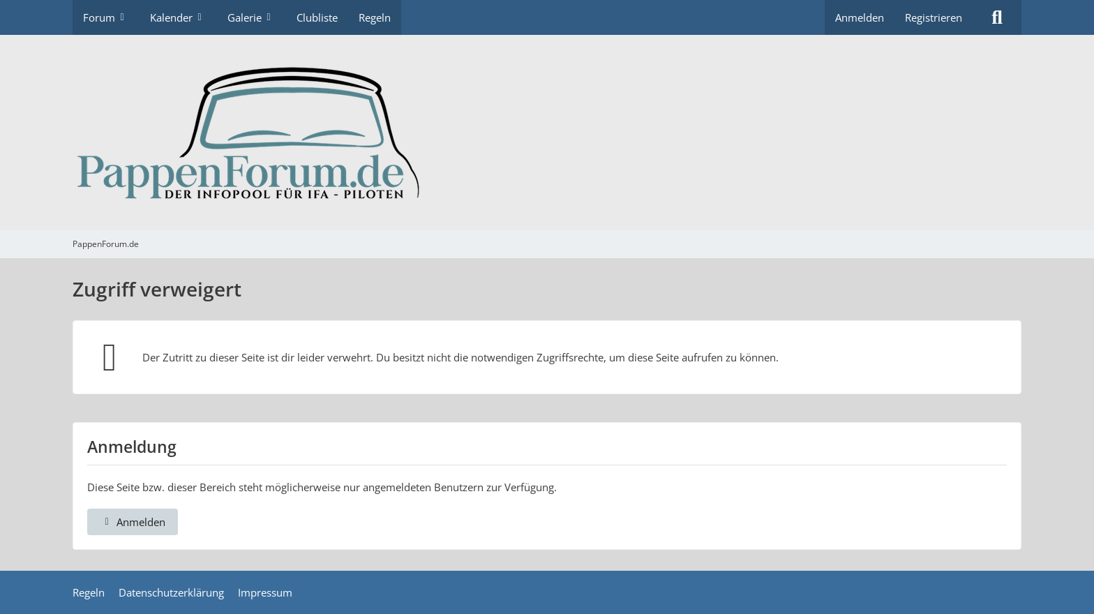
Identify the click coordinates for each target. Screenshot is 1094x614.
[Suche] (997, 17)
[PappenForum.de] (547, 132)
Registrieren (933, 17)
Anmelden (859, 17)
